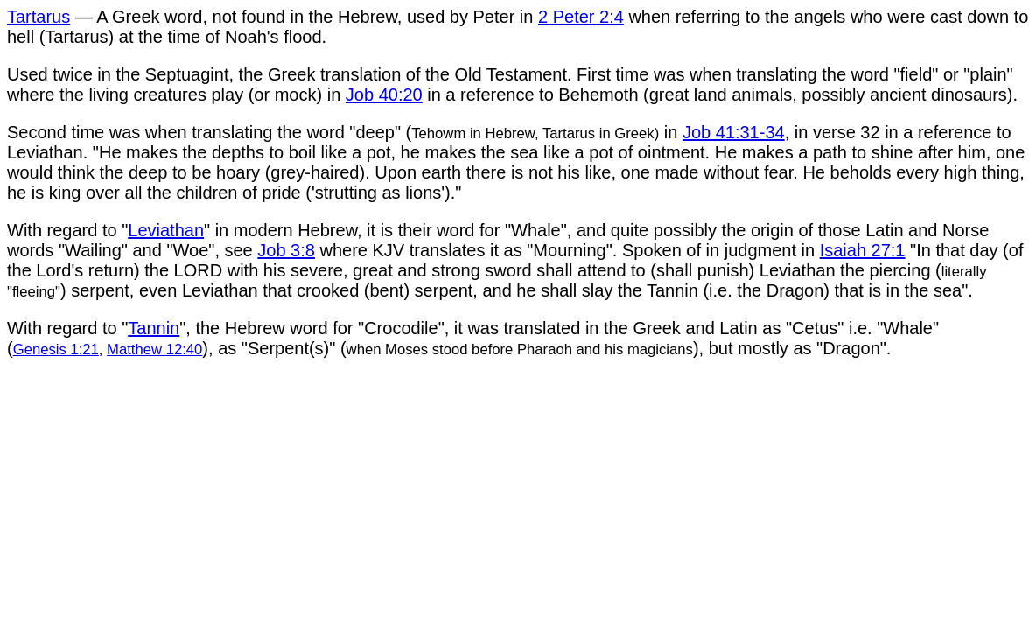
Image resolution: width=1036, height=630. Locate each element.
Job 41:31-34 (733, 132)
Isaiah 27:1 (863, 250)
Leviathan (166, 230)
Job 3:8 (286, 250)
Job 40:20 (384, 94)
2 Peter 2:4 (581, 16)
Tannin (153, 328)
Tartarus (38, 16)
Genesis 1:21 (56, 349)
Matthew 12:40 (154, 349)
